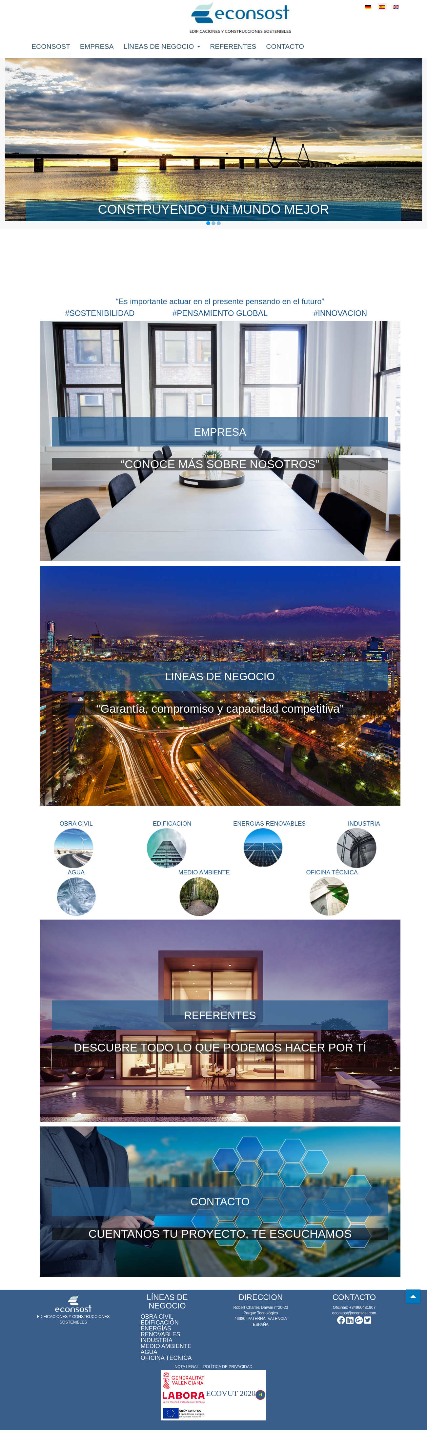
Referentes (233, 51)
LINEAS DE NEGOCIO (220, 676)
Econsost (50, 51)
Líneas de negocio (162, 51)
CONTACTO (220, 1216)
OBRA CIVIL (76, 824)
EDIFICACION (172, 824)
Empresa (97, 51)
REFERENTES (220, 1030)
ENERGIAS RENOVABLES (275, 824)
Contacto (285, 51)
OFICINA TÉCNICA (332, 880)
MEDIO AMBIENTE (204, 880)
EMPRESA (220, 431)
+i (260, 1410)
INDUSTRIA (363, 824)
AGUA (76, 880)
